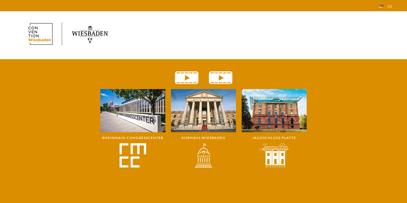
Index (10, 5)
